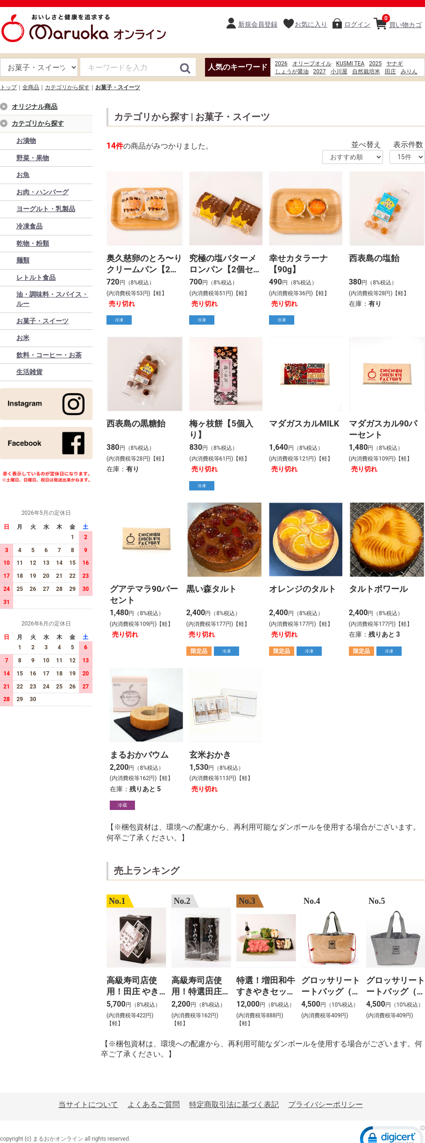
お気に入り (311, 24)
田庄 (390, 71)
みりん (409, 71)
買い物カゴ (402, 21)
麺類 (22, 260)
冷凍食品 (29, 226)
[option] (133, 962)
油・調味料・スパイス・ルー (52, 299)
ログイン (357, 24)
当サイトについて (88, 1104)
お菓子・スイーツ (117, 87)
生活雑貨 (29, 372)
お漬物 (26, 140)
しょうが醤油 (292, 71)
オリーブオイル (312, 63)
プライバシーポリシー (325, 1104)
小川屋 (339, 71)
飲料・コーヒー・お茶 (49, 355)
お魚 (22, 174)
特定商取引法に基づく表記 (234, 1104)
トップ (8, 87)
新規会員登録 (257, 24)
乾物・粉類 (32, 243)
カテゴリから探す (67, 87)
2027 (319, 71)
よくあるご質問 (154, 1104)
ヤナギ (394, 63)
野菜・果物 (32, 158)
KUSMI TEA (350, 63)
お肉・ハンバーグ (42, 192)
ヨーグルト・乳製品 (45, 209)
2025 (375, 63)
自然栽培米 (366, 71)
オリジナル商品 (34, 106)
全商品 (30, 87)
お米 (22, 337)
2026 (281, 63)
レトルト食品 (36, 277)
